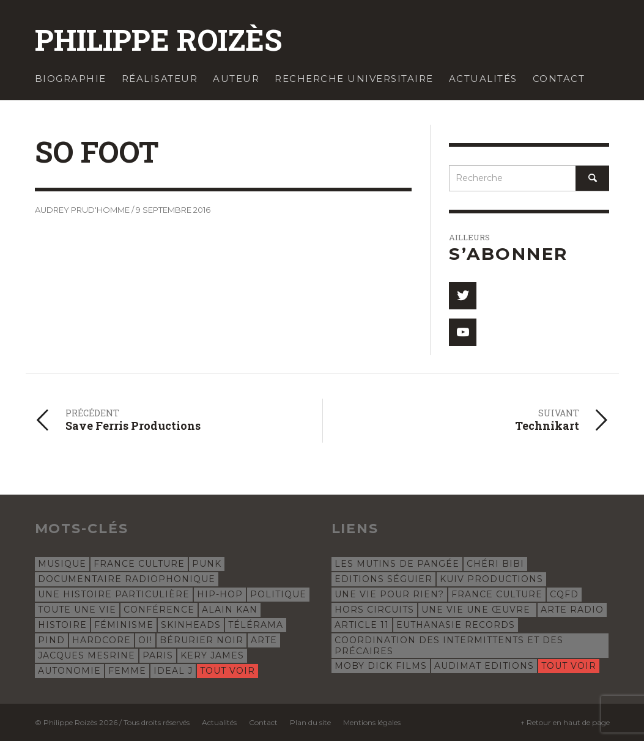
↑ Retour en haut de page (565, 722)
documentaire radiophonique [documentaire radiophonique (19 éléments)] (126, 578)
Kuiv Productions (491, 578)
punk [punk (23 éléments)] (206, 563)
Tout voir (227, 670)
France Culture (496, 594)
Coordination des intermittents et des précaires (449, 646)
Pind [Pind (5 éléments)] (51, 640)
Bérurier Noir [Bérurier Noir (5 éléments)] (201, 640)
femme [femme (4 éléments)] (127, 670)
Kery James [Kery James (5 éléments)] (212, 655)
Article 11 (362, 624)
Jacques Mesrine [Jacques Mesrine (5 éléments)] (86, 655)
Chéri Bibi (495, 563)
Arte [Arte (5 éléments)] (264, 640)
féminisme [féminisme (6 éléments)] (124, 624)
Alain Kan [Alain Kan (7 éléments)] (229, 609)
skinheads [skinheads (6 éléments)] (191, 624)
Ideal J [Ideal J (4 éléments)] (173, 670)
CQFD (564, 594)
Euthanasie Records (455, 624)
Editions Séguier (383, 578)
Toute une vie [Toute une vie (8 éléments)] (77, 609)
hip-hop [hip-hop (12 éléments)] (220, 594)
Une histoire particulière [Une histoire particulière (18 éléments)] (114, 594)
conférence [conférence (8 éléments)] (159, 609)
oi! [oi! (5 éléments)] (145, 640)
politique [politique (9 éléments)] (278, 594)
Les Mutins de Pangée (397, 563)
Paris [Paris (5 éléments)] (157, 655)
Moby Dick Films (381, 665)
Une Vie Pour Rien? (389, 594)
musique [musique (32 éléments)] (62, 563)
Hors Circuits (374, 609)
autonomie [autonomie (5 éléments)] (69, 670)
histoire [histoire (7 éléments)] (62, 624)
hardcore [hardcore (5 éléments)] (101, 640)
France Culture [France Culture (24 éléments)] (139, 563)
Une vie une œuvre (477, 609)
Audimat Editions (484, 665)
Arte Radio (572, 609)
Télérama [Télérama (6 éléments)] (255, 624)
